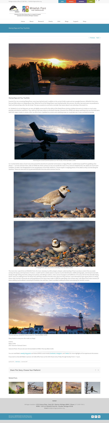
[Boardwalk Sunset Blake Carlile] (54, 69)
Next (97, 38)
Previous (92, 38)
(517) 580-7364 (79, 404)
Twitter (67, 353)
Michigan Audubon (30, 404)
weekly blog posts (26, 353)
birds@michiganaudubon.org (35, 1)
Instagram (59, 353)
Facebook (52, 353)
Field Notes (17, 361)
